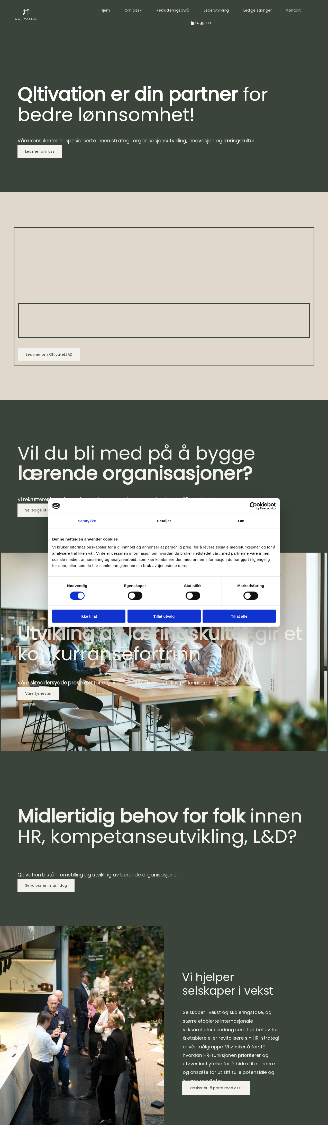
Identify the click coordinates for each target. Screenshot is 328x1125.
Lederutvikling (216, 10)
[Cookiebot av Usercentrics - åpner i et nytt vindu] (253, 506)
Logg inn (201, 22)
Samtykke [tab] (87, 520)
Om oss (134, 10)
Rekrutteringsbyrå (173, 10)
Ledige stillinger (256, 10)
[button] (39, 151)
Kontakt (292, 10)
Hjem (107, 10)
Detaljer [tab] (164, 520)
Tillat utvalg (164, 616)
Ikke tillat (88, 616)
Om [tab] (241, 520)
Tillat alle (239, 616)
